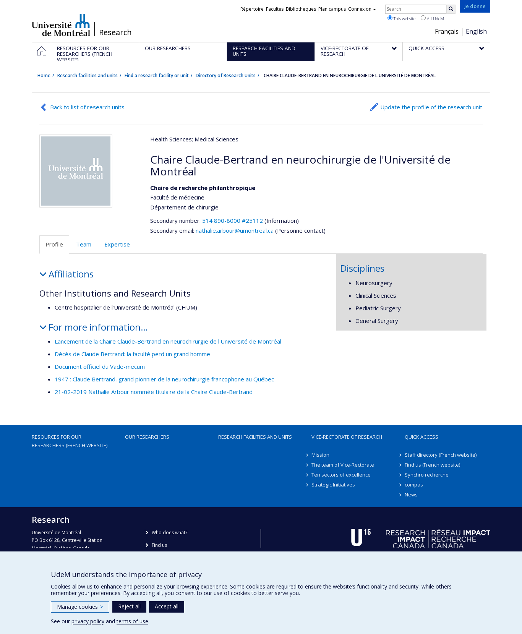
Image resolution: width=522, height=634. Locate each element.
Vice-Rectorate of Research (346, 436)
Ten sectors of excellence (341, 474)
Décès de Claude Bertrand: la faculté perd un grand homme (132, 354)
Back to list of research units (87, 107)
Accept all (166, 606)
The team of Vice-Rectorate (342, 464)
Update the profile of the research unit (431, 107)
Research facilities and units (87, 75)
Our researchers (147, 436)
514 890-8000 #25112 (232, 220)
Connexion (362, 9)
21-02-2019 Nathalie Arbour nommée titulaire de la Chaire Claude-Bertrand (154, 392)
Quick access (421, 436)
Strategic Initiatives (333, 484)
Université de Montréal (61, 24)
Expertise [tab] (117, 244)
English (476, 31)
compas (414, 484)
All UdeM (432, 18)
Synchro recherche (427, 474)
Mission (320, 454)
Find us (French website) (432, 464)
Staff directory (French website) (441, 454)
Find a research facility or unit (157, 75)
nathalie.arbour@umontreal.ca (235, 230)
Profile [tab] (54, 244)
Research (115, 32)
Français (447, 31)
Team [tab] (83, 244)
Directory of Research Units (226, 75)
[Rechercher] (451, 9)
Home (43, 75)
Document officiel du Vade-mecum (100, 366)
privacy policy (87, 621)
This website (401, 18)
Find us (159, 545)
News (411, 494)
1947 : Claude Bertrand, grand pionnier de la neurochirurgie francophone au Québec (164, 379)
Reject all (129, 606)
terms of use (132, 621)
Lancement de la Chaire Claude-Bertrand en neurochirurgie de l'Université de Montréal (168, 341)
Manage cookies (80, 606)
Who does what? (169, 532)
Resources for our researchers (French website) (69, 441)
